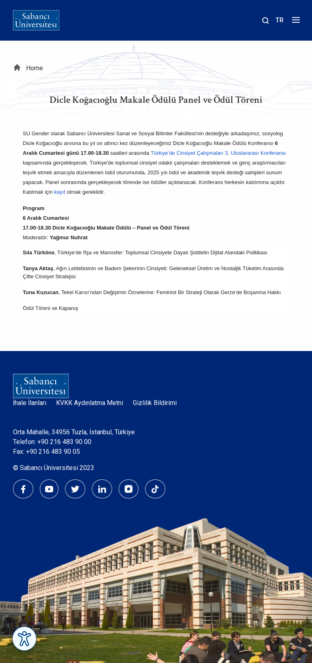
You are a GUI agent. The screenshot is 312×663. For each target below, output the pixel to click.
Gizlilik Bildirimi (155, 403)
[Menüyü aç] (295, 22)
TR (279, 20)
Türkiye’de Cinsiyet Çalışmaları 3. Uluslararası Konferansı (218, 153)
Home (34, 68)
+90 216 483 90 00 (64, 442)
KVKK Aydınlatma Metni (89, 403)
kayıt (59, 192)
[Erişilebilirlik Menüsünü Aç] (24, 638)
